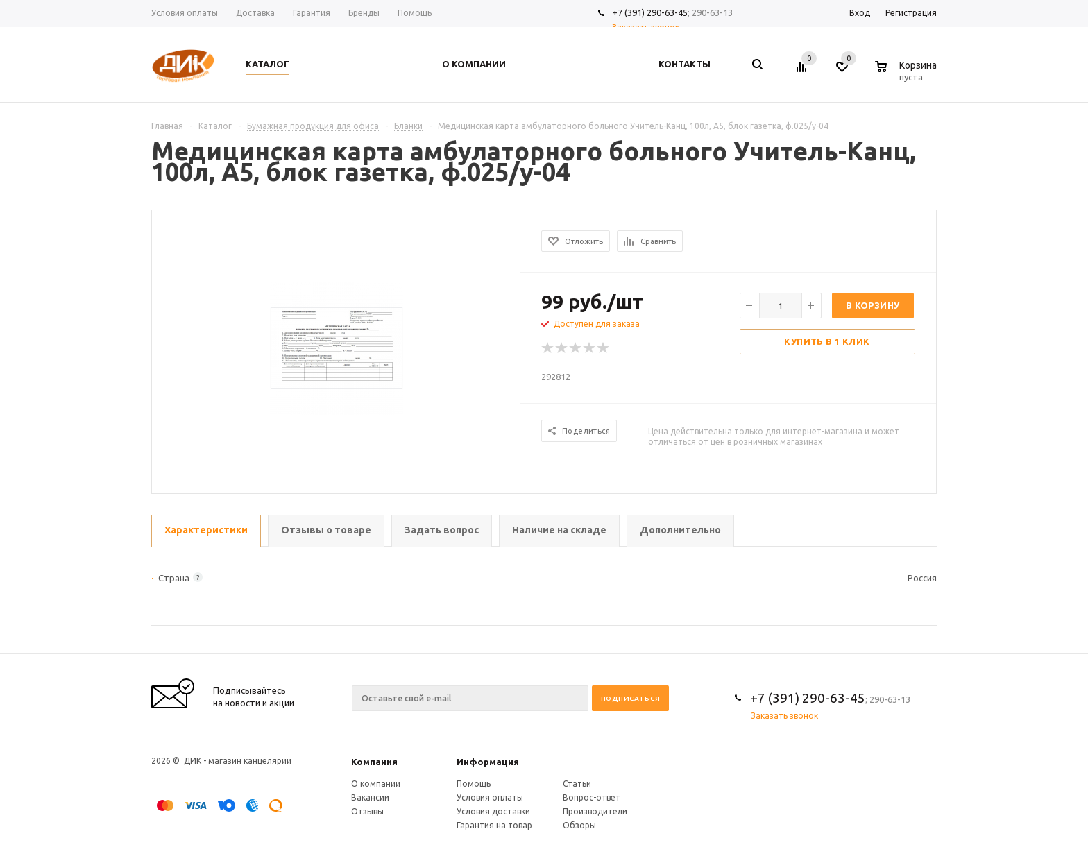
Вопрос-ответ (591, 797)
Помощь (474, 783)
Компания (374, 762)
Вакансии (370, 797)
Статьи (577, 783)
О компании (375, 783)
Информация (488, 762)
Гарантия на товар (494, 825)
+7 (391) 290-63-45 (650, 12)
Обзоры (579, 825)
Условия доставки (493, 811)
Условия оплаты (490, 797)
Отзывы (367, 811)
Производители (595, 811)
